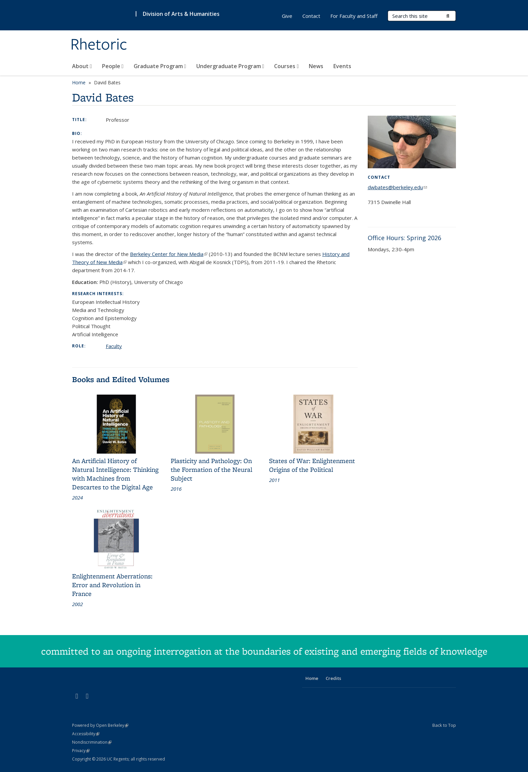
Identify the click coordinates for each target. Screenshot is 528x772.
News (316, 66)
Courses (286, 66)
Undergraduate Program (230, 66)
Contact (311, 15)
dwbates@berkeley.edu (397, 187)
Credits (333, 678)
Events (342, 66)
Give (287, 15)
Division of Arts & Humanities (181, 14)
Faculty (114, 346)
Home (79, 82)
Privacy (81, 750)
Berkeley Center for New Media (168, 254)
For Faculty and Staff (353, 15)
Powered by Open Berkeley (100, 725)
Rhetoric (98, 45)
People (113, 66)
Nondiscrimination (91, 742)
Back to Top (444, 725)
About (82, 66)
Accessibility (85, 734)
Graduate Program (160, 66)
